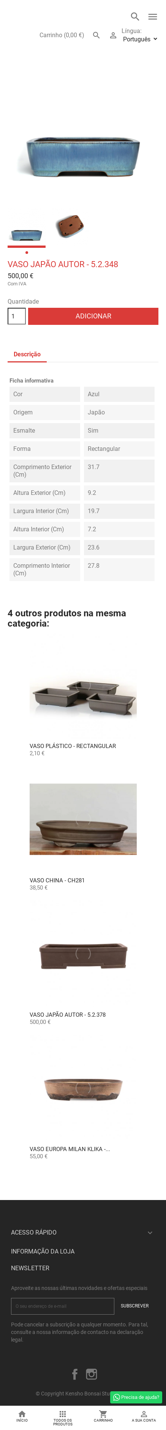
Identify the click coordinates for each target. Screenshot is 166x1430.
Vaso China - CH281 (57, 880)
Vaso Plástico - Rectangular (73, 746)
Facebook (74, 1374)
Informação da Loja (42, 1251)
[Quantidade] (17, 316)
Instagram (91, 1374)
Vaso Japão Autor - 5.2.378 (68, 1014)
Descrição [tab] (27, 354)
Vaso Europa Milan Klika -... (70, 1149)
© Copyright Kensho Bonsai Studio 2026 (83, 1394)
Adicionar (93, 316)
